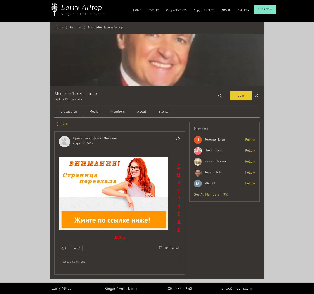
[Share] (177, 138)
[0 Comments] (169, 248)
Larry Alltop (81, 7)
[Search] (220, 95)
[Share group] (257, 95)
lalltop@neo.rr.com (236, 288)
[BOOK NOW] (265, 9)
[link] (68, 112)
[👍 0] (63, 248)
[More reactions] (77, 248)
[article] (119, 203)
